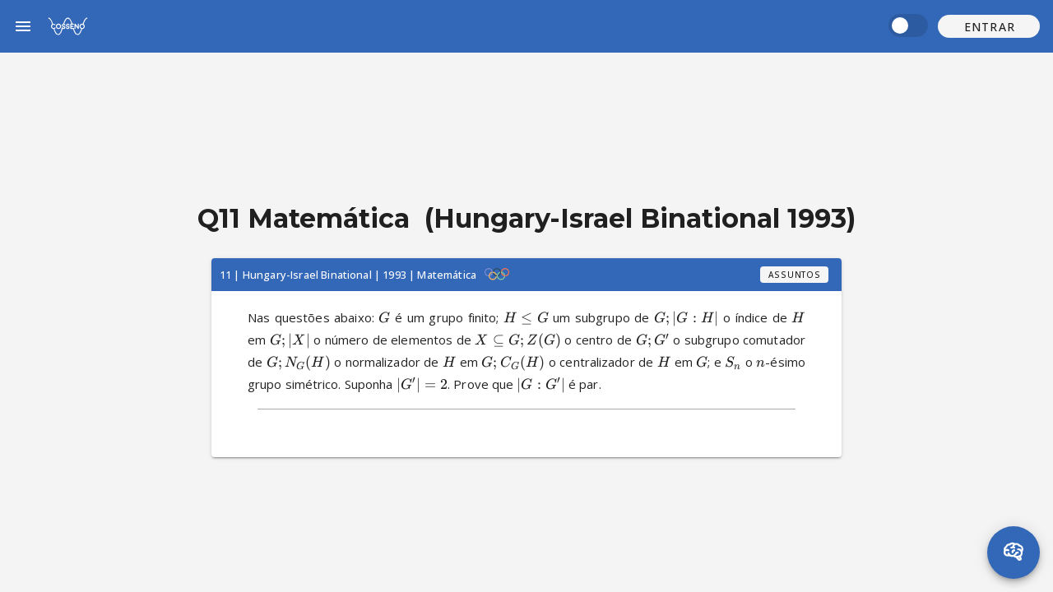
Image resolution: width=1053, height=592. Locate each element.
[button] (989, 26)
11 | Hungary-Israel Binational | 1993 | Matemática (348, 274)
